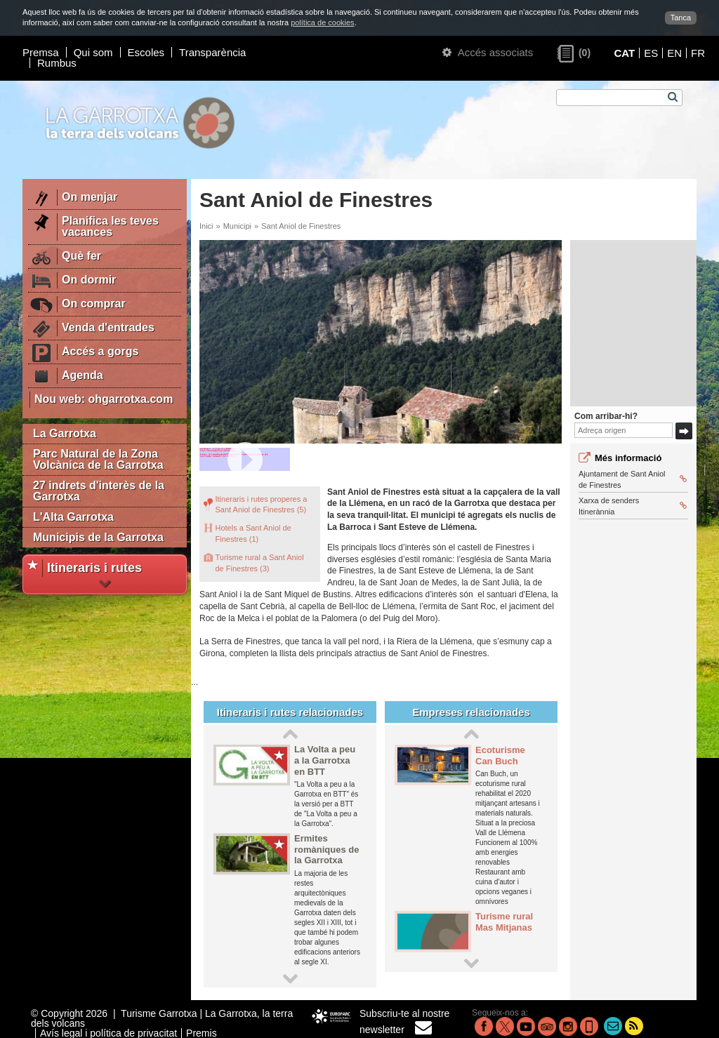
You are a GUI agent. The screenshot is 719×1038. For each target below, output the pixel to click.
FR (698, 53)
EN (674, 53)
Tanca (681, 17)
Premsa (40, 52)
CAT (624, 53)
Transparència (212, 52)
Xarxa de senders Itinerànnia (633, 505)
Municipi (237, 226)
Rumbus (57, 63)
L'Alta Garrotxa (73, 517)
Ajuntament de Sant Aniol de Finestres (633, 479)
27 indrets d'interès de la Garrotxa (98, 491)
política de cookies (323, 22)
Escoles (146, 52)
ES (651, 53)
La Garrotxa (64, 433)
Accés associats (487, 52)
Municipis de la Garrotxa (98, 537)
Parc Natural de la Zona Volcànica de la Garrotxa (98, 459)
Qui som (93, 52)
